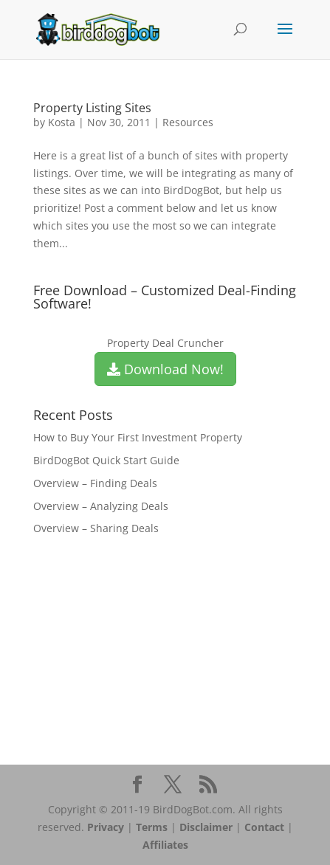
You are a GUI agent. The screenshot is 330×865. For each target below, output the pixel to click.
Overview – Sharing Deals (96, 528)
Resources (187, 122)
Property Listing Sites (92, 108)
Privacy (105, 827)
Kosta (61, 122)
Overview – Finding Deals (95, 483)
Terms (152, 827)
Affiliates (165, 845)
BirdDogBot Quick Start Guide (106, 460)
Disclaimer (206, 827)
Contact (264, 827)
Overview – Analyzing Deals (100, 506)
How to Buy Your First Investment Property (137, 437)
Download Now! (165, 369)
